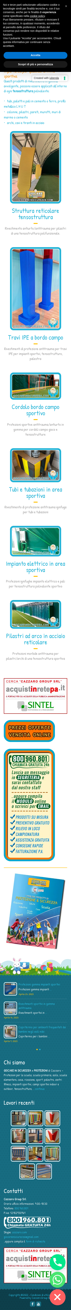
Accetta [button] (35, 55)
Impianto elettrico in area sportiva (35, 566)
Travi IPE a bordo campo (35, 337)
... (50, 989)
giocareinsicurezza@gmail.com (21, 1237)
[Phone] (58, 1262)
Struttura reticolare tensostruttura (35, 213)
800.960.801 (21, 1208)
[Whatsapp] (58, 1280)
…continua (38, 1089)
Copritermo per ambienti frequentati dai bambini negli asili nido (42, 1029)
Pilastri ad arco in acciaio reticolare (35, 639)
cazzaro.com (19, 1232)
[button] (66, 6)
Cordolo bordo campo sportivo (35, 410)
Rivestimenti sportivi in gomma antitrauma (37, 1006)
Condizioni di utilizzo (41, 1295)
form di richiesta (35, 1241)
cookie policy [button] (37, 16)
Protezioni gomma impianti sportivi (39, 984)
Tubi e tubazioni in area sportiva (35, 492)
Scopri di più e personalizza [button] (35, 64)
